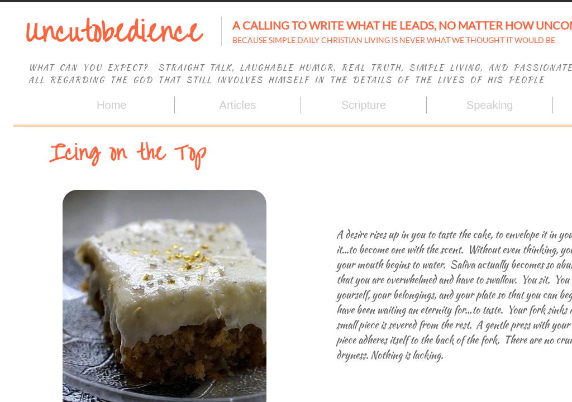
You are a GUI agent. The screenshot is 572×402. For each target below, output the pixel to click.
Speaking (489, 105)
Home (111, 105)
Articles (238, 105)
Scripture (363, 105)
